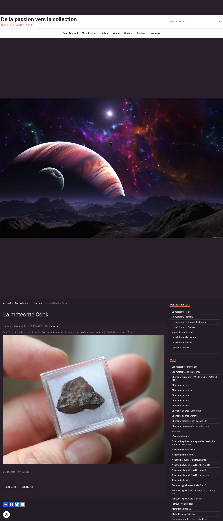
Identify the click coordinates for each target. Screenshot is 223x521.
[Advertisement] (56, 7)
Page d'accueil (68, 34)
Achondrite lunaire (181, 481)
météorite (11, 488)
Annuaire (157, 34)
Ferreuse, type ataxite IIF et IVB (187, 500)
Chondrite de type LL (182, 402)
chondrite (28, 488)
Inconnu (39, 304)
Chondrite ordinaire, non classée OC (189, 422)
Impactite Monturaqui (182, 333)
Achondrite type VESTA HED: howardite (191, 466)
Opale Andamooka (181, 349)
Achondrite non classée (183, 451)
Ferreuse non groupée (182, 505)
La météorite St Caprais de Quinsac (189, 323)
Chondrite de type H (181, 386)
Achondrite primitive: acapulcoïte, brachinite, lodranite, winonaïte (193, 444)
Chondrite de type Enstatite (185, 417)
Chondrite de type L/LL (183, 407)
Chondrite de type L (181, 397)
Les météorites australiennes (186, 373)
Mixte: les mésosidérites (183, 515)
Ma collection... (89, 34)
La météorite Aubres (182, 344)
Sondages (143, 34)
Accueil (7, 304)
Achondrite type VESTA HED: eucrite (189, 471)
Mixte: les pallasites (181, 510)
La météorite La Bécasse (184, 328)
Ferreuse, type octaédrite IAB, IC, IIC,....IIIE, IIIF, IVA (193, 493)
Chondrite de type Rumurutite (186, 412)
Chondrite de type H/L (182, 391)
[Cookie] (6, 514)
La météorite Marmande (184, 339)
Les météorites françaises (184, 368)
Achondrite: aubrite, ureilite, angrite (189, 461)
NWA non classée (180, 437)
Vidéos (116, 34)
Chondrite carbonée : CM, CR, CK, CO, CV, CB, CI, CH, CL (194, 380)
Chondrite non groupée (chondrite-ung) (191, 427)
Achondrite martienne (182, 456)
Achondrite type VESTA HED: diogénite (190, 476)
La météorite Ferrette (182, 318)
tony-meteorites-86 (16, 327)
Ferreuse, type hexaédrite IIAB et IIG (189, 487)
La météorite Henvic (181, 313)
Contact (129, 34)
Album (105, 34)
